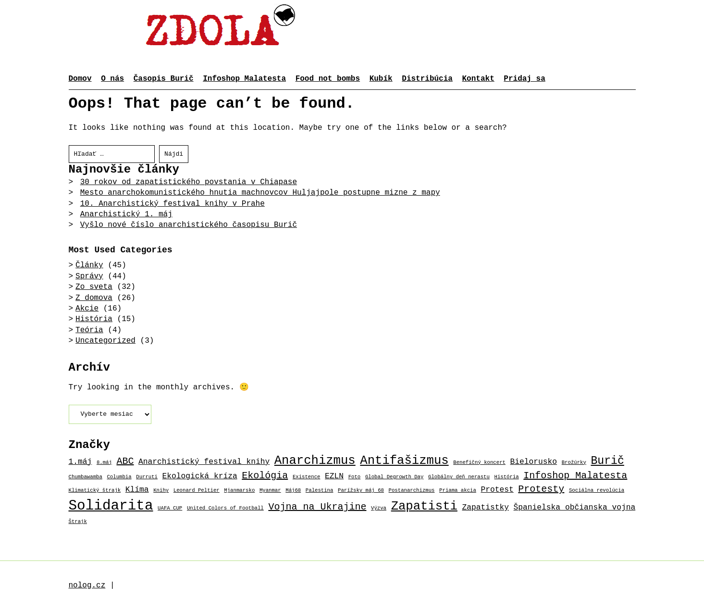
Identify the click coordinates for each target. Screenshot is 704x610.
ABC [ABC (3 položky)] (125, 461)
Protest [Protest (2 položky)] (497, 489)
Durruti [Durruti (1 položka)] (147, 477)
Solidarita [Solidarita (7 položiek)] (111, 506)
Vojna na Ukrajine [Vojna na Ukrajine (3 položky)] (317, 506)
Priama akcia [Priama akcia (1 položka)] (457, 490)
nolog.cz (87, 585)
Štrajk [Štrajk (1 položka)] (78, 521)
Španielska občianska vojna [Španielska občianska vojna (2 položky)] (575, 507)
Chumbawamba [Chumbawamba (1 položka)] (85, 477)
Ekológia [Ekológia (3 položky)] (265, 475)
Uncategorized (105, 340)
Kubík (381, 79)
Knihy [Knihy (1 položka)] (161, 490)
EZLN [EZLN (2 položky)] (334, 476)
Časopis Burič (164, 79)
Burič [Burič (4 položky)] (607, 461)
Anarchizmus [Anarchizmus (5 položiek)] (315, 461)
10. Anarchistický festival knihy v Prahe (172, 203)
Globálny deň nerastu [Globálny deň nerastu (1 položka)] (459, 477)
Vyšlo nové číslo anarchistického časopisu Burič (188, 225)
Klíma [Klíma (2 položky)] (137, 489)
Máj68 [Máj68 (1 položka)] (293, 490)
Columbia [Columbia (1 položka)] (119, 477)
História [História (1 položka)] (506, 477)
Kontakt (478, 79)
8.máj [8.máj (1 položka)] (104, 462)
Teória (89, 330)
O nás (112, 79)
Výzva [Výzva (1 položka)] (378, 508)
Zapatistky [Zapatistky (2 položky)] (485, 507)
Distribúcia (427, 79)
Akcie (87, 308)
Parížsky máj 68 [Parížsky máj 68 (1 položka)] (361, 490)
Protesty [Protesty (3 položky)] (541, 489)
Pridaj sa (524, 79)
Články (89, 265)
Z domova (93, 298)
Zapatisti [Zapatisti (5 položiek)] (424, 506)
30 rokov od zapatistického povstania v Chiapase (188, 182)
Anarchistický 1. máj (126, 214)
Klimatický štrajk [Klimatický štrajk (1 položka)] (95, 490)
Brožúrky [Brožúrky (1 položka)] (574, 462)
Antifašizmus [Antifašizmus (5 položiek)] (404, 461)
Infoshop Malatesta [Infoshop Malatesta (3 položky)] (575, 475)
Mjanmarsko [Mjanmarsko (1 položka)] (239, 490)
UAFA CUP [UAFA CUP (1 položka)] (170, 508)
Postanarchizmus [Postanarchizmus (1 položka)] (412, 490)
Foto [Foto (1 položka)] (354, 477)
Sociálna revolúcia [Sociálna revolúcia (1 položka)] (596, 490)
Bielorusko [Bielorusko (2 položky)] (533, 461)
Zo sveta (93, 287)
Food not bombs (328, 79)
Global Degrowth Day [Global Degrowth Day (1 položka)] (394, 477)
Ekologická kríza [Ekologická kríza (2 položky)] (199, 476)
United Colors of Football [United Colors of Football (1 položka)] (225, 508)
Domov (80, 79)
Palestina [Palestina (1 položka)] (319, 490)
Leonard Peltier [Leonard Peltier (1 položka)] (196, 490)
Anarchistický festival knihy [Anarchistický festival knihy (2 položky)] (204, 461)
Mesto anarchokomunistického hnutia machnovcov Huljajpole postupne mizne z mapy (260, 192)
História (93, 319)
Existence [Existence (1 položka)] (307, 477)
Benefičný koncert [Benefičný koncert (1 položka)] (479, 462)
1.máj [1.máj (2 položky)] (80, 461)
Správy (89, 276)
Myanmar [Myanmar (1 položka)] (270, 490)
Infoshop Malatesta (244, 79)
